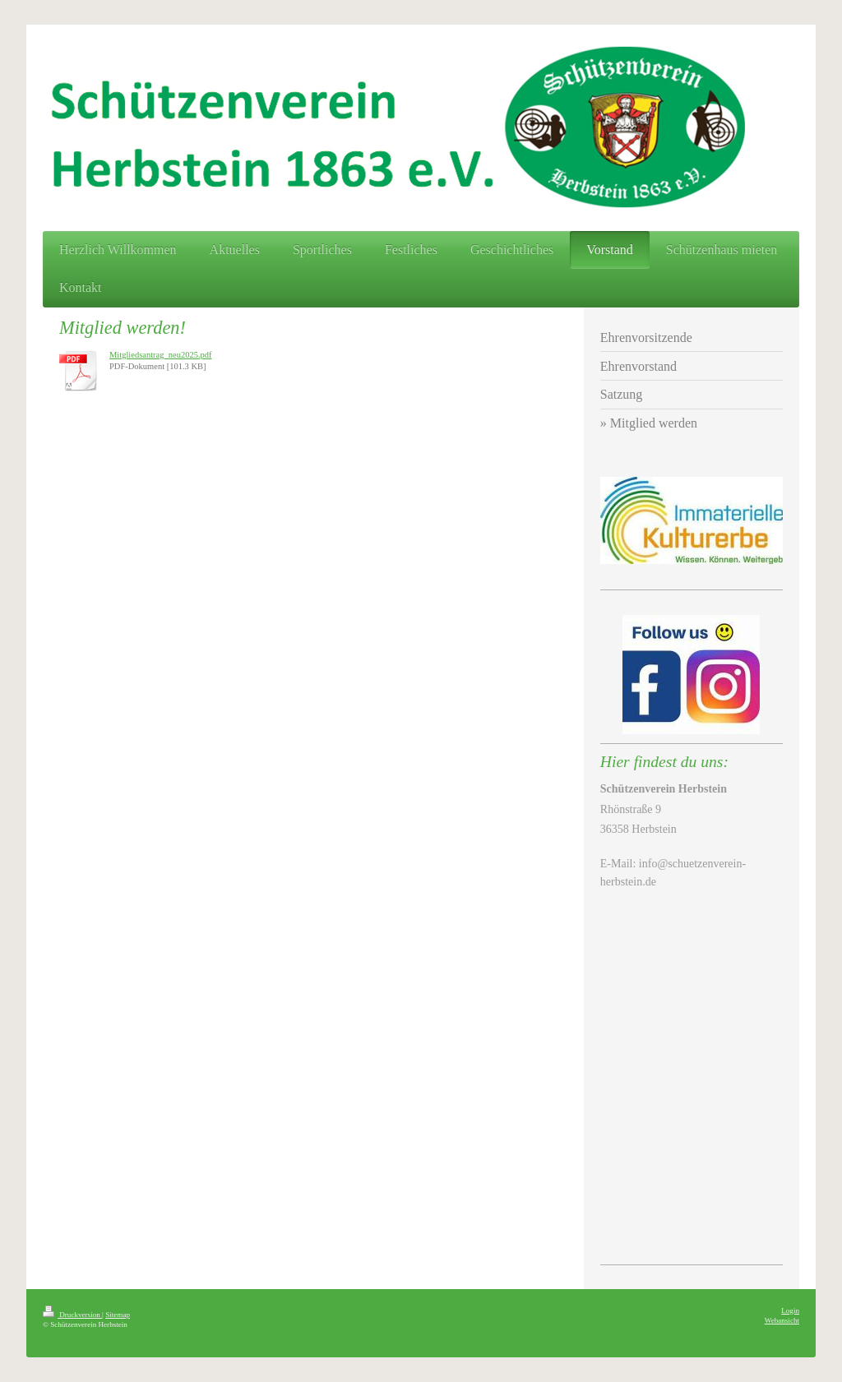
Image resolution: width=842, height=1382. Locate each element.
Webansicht (782, 1320)
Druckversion (72, 1314)
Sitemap (117, 1314)
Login (790, 1310)
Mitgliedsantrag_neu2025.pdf (160, 354)
